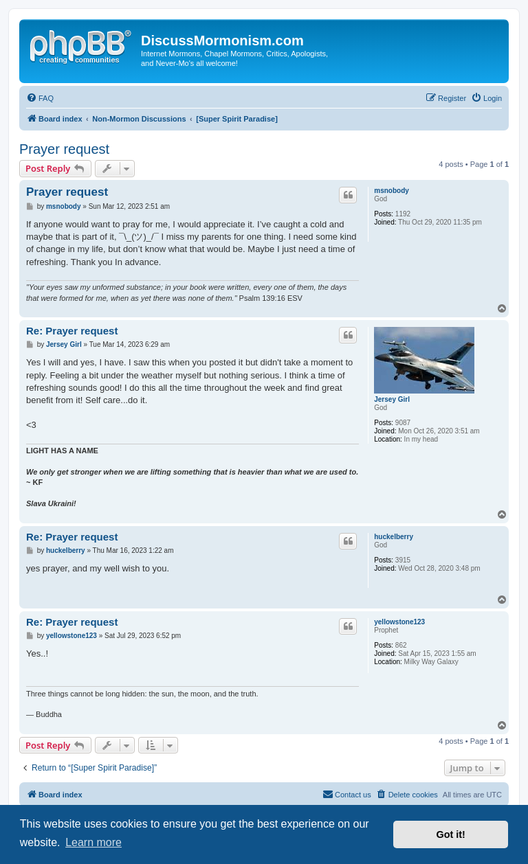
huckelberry (393, 537)
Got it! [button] (451, 834)
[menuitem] (40, 98)
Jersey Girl (392, 399)
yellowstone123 (399, 622)
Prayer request (64, 149)
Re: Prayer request (72, 331)
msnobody (391, 190)
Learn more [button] (93, 842)
